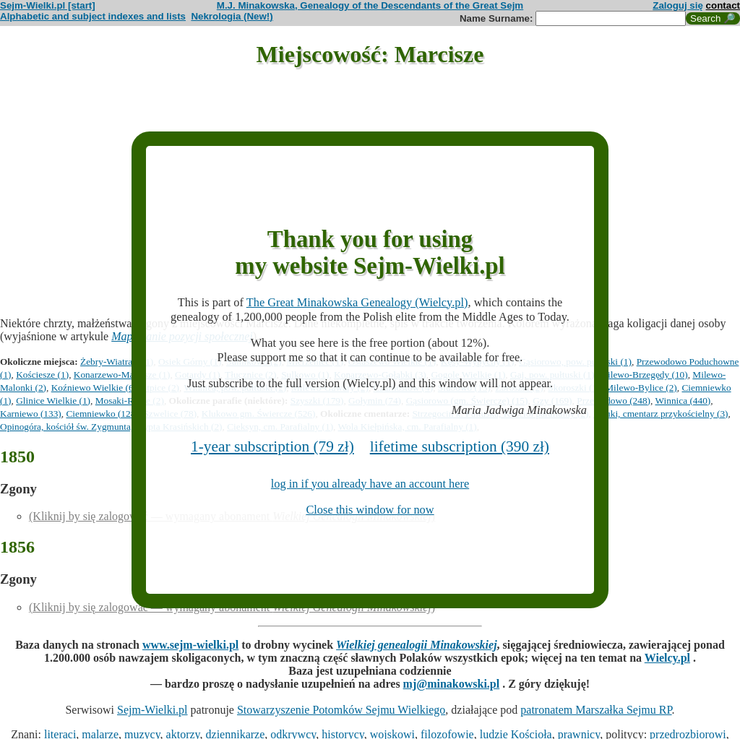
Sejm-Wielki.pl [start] (47, 5)
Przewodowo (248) (613, 400)
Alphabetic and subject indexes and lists (93, 16)
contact (723, 5)
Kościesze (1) (42, 374)
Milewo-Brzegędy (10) (643, 374)
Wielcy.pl (667, 658)
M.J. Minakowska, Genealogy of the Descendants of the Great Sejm (370, 5)
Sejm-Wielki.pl (152, 710)
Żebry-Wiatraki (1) (116, 361)
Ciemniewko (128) (102, 413)
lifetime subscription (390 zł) (459, 446)
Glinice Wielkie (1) (53, 400)
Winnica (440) (682, 400)
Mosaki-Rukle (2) (129, 400)
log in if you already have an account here (370, 483)
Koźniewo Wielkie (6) (94, 387)
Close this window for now (370, 510)
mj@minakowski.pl (451, 684)
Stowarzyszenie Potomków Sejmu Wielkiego (341, 710)
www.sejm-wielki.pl (190, 645)
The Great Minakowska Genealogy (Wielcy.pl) (357, 302)
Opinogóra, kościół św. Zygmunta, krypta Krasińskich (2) (111, 426)
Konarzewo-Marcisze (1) (122, 374)
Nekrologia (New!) (231, 16)
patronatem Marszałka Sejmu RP (595, 710)
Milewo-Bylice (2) (641, 387)
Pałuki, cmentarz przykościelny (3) (660, 413)
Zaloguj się (678, 5)
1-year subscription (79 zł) (272, 446)
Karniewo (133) (30, 413)
